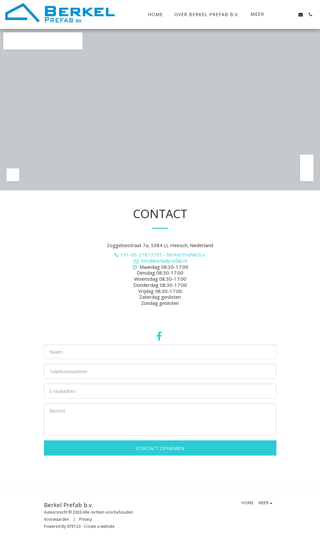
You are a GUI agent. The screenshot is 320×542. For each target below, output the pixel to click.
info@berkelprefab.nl (160, 260)
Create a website (99, 526)
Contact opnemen (160, 448)
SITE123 (74, 526)
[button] (281, 14)
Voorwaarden (56, 519)
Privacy (85, 519)
